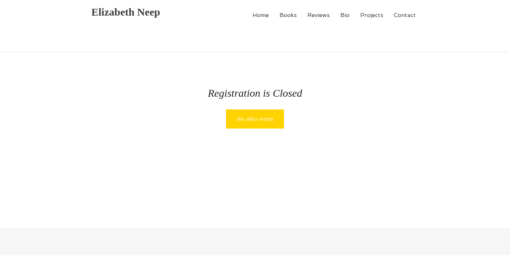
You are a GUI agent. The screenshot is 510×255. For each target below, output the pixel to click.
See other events (255, 119)
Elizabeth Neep (125, 12)
